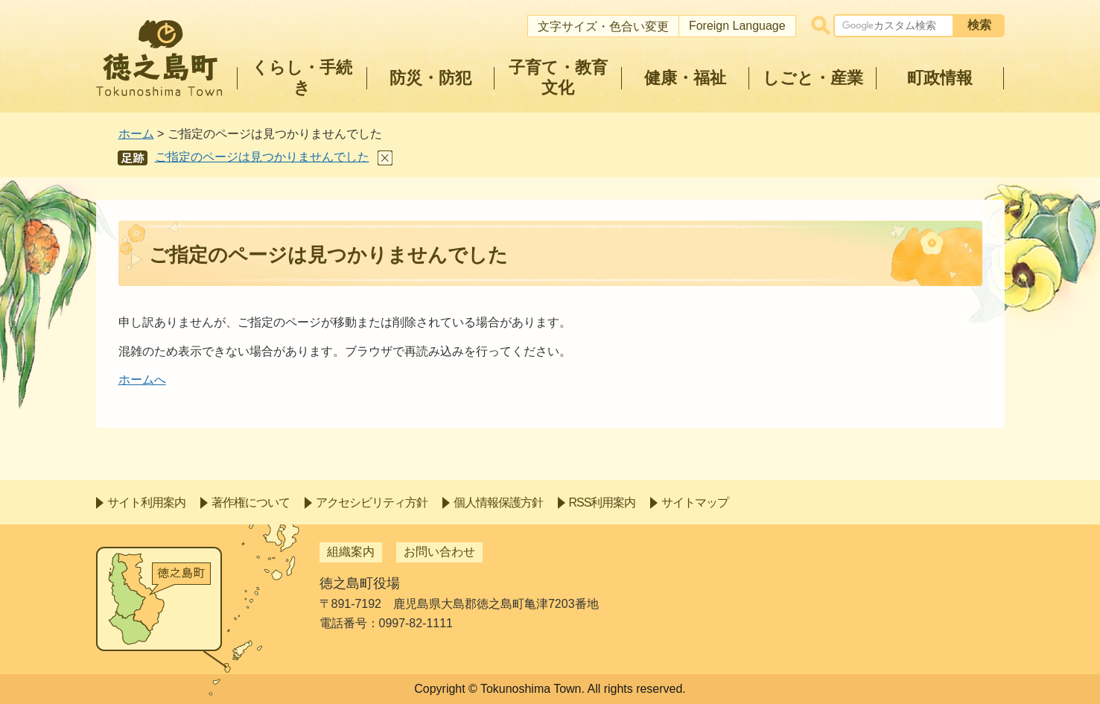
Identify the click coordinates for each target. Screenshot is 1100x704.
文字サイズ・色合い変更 (603, 26)
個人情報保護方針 (498, 502)
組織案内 (351, 551)
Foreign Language (737, 25)
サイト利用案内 (146, 502)
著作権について (251, 502)
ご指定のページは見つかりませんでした (262, 156)
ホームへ (142, 379)
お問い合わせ (439, 551)
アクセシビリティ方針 (371, 502)
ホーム (136, 133)
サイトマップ (694, 502)
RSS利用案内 (602, 502)
